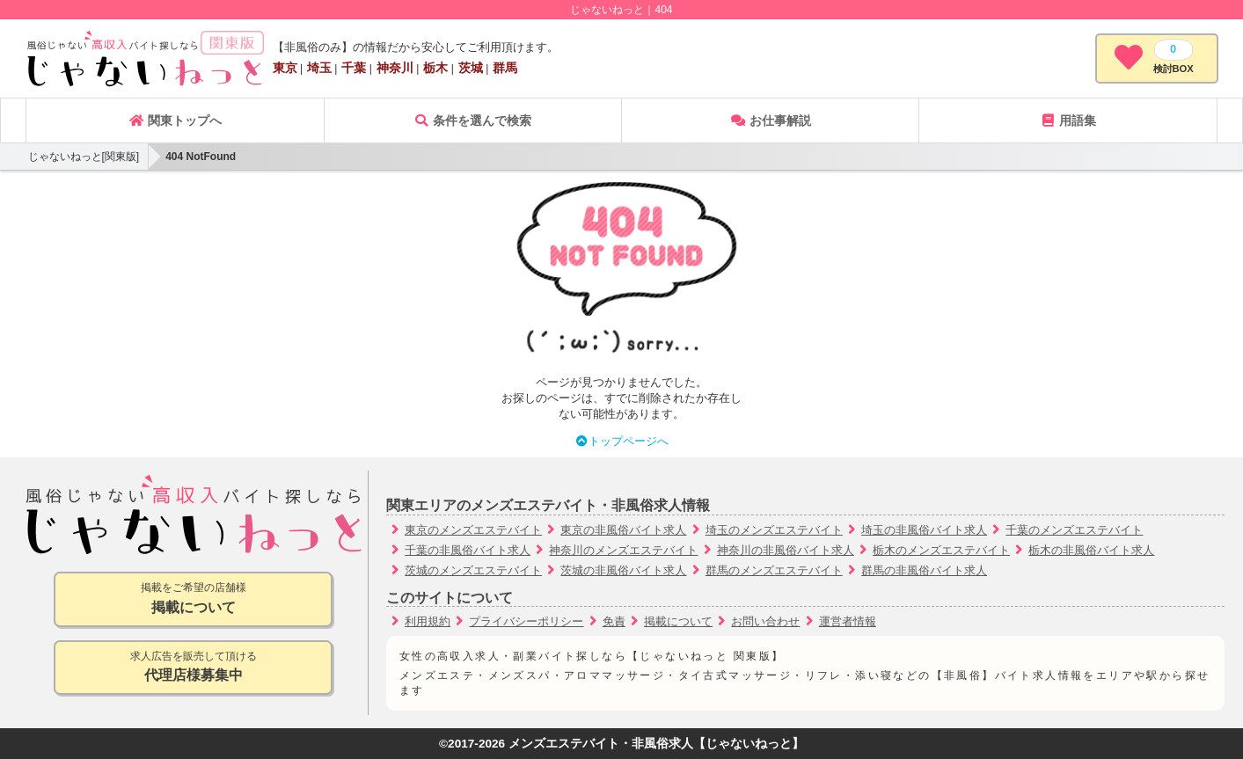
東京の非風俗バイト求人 (623, 529)
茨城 (470, 68)
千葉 (353, 68)
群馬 (505, 68)
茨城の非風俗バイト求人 (623, 570)
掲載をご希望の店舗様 (193, 599)
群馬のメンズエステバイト (774, 570)
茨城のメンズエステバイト (473, 570)
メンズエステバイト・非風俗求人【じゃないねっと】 (656, 743)
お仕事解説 (770, 120)
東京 (285, 68)
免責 (614, 621)
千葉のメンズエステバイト (1074, 529)
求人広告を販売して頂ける (193, 668)
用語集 (1068, 120)
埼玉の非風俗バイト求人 (924, 529)
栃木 (435, 68)
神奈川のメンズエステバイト (623, 550)
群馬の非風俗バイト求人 (924, 570)
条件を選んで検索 (472, 120)
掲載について (678, 621)
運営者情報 (847, 621)
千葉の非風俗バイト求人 (467, 550)
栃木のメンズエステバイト (941, 550)
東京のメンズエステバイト (473, 529)
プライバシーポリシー (526, 621)
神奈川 (395, 68)
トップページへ (621, 441)
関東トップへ (175, 120)
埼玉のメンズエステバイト (774, 529)
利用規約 (427, 621)
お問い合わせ (765, 621)
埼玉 (319, 68)
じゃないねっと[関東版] (84, 156)
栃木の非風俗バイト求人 (1091, 550)
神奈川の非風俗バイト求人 (785, 550)
